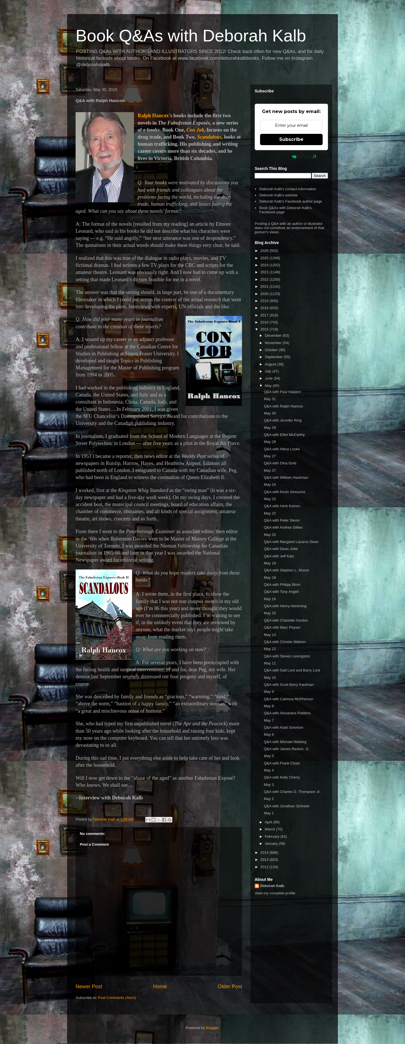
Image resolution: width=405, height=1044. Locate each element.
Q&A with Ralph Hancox (283, 406)
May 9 (269, 692)
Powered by (291, 156)
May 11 (270, 663)
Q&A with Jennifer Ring (282, 420)
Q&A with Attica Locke (282, 449)
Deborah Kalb (272, 886)
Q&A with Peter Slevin (282, 520)
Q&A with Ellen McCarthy (284, 435)
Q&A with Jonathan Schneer (287, 806)
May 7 (269, 720)
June (269, 378)
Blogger (212, 1028)
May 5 (269, 756)
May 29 (270, 427)
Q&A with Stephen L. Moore (286, 570)
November (274, 343)
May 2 (269, 799)
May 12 (270, 649)
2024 (265, 265)
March (270, 829)
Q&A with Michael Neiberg (285, 742)
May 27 (270, 456)
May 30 (270, 413)
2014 (265, 852)
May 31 (270, 399)
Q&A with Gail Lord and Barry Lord (292, 670)
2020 (265, 294)
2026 (265, 251)
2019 (265, 301)
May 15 (270, 613)
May (269, 386)
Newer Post (89, 986)
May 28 (270, 442)
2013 (265, 859)
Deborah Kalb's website (278, 195)
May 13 (270, 635)
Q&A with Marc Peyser (282, 627)
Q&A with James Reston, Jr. (286, 749)
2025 (265, 258)
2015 (265, 329)
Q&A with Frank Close (282, 763)
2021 (265, 286)
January (272, 843)
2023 (265, 272)
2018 (265, 308)
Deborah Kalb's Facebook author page (290, 201)
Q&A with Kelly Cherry (282, 777)
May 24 (270, 484)
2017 (265, 315)
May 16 (270, 599)
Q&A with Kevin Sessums (284, 492)
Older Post (230, 986)
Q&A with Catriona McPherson (288, 699)
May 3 (269, 785)
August (271, 364)
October (272, 350)
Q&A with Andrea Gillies (283, 527)
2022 (265, 279)
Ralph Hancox (153, 115)
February (273, 836)
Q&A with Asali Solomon (283, 727)
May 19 (270, 563)
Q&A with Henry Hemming (285, 606)
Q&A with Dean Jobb (281, 549)
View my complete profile (275, 893)
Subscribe (291, 139)
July (268, 371)
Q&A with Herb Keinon (282, 506)
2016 (265, 322)
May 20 (270, 535)
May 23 (270, 499)
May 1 (269, 813)
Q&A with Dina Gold (280, 463)
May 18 (270, 577)
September (274, 357)
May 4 (269, 770)
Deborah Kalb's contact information (287, 189)
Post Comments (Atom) (117, 998)
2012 (265, 867)
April (269, 822)
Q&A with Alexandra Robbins (287, 713)
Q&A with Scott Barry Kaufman (289, 684)
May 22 (270, 513)
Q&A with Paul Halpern (282, 392)
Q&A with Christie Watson (284, 642)
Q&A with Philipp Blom (282, 584)
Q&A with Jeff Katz (279, 556)
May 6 (269, 734)
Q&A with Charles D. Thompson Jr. (292, 792)
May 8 (269, 706)
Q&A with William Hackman (286, 477)
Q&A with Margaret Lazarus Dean (291, 542)
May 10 (270, 677)
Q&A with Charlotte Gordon (286, 620)
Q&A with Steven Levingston (287, 656)
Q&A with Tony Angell (281, 591)
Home (160, 986)
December (274, 335)
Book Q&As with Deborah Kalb (191, 35)
